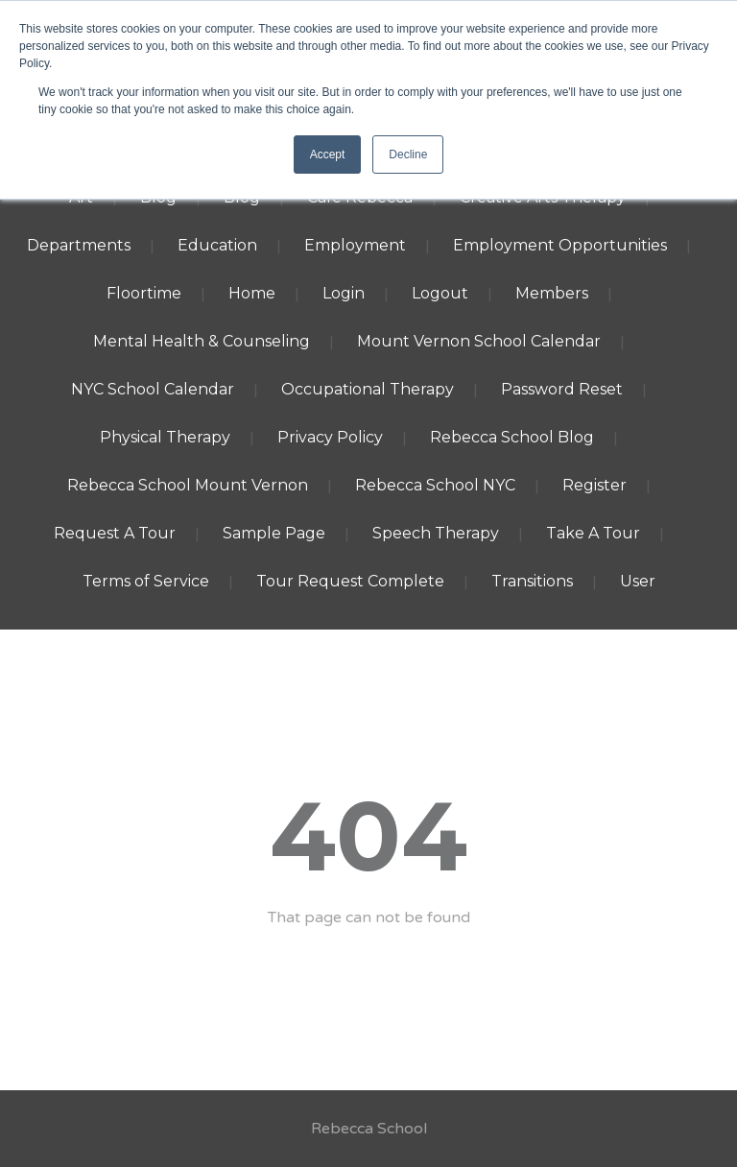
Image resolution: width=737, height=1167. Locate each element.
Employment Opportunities (560, 245)
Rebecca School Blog (512, 437)
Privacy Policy (330, 437)
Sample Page (274, 533)
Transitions (532, 581)
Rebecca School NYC (435, 485)
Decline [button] (408, 154)
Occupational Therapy (367, 389)
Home (251, 293)
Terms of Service (146, 581)
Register (594, 485)
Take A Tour (593, 533)
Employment (355, 245)
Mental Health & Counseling (201, 341)
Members (551, 293)
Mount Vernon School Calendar (479, 341)
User (637, 581)
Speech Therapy (435, 533)
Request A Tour (115, 533)
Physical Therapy (165, 437)
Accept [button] (327, 154)
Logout (440, 293)
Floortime (144, 293)
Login (343, 293)
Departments (79, 245)
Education (217, 245)
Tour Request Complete (350, 581)
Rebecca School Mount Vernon (187, 485)
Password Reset (562, 389)
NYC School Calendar (152, 389)
